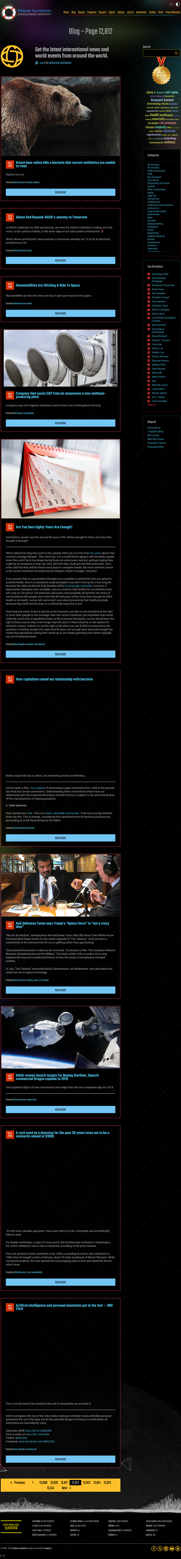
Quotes (152, 12)
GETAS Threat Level (11, 1527)
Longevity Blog (155, 431)
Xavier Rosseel (19, 828)
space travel (31, 1100)
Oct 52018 (10, 164)
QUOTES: (149, 1535)
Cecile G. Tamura (161, 340)
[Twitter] (160, 1548)
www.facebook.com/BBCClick (36, 1441)
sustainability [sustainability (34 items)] (158, 139)
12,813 (86, 1482)
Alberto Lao (158, 352)
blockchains (153, 242)
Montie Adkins (159, 393)
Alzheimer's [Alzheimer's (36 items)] (160, 93)
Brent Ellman (158, 376)
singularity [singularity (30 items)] (174, 135)
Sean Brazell (158, 368)
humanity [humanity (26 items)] (176, 116)
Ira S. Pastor (158, 397)
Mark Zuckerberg (156, 189)
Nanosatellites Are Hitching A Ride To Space (48, 286)
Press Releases (173, 12)
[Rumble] (177, 1548)
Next (64, 1488)
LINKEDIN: (112, 1521)
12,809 (43, 1482)
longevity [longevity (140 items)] (160, 127)
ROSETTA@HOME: (39, 1535)
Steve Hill (157, 372)
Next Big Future (155, 439)
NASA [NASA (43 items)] (169, 128)
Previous (19, 1482)
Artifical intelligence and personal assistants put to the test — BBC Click (64, 1307)
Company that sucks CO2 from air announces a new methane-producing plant (61, 395)
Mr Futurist (153, 435)
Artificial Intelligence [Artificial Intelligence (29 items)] (156, 96)
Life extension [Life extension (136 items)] (167, 123)
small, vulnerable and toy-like (62, 813)
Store (160, 12)
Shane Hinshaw (160, 356)
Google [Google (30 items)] (147, 116)
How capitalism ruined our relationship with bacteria (54, 679)
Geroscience (153, 427)
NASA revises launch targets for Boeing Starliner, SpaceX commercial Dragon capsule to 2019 (57, 1077)
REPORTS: (74, 1531)
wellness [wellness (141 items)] (169, 142)
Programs (91, 12)
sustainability (28, 413)
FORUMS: (111, 1535)
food (29, 1272)
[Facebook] (154, 1548)
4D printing (153, 167)
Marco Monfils (19, 1449)
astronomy (153, 208)
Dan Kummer (159, 324)
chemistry (152, 248)
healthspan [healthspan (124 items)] (166, 115)
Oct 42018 (10, 1134)
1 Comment (44, 980)
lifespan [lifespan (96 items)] (150, 127)
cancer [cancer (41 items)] (156, 108)
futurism (31, 828)
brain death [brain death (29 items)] (150, 108)
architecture (153, 201)
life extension (40, 644)
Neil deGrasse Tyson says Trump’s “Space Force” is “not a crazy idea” (62, 925)
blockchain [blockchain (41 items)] (173, 104)
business (30, 644)
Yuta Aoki (157, 344)
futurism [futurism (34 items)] (175, 111)
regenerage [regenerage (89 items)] (169, 131)
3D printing (153, 164)
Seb (154, 381)
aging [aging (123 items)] (149, 92)
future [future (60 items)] (168, 111)
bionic (150, 229)
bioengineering (155, 223)
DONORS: (111, 1526)
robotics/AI (31, 1449)
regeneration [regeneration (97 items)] (154, 134)
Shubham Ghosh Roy (163, 285)
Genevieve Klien (160, 274)
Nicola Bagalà (19, 644)
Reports (102, 12)
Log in (42, 62)
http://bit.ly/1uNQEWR (38, 1430)
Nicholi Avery (19, 182)
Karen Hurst (158, 313)
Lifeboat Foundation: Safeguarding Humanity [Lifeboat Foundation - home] (26, 12)
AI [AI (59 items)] (155, 92)
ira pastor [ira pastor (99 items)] (153, 123)
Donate (121, 12)
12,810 (54, 1482)
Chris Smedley (159, 401)
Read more (60, 192)
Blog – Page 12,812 (90, 31)
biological (152, 226)
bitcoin (151, 239)
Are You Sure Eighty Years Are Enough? (44, 527)
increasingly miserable (78, 585)
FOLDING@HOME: (115, 1531)
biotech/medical (32, 182)
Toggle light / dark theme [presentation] (178, 4)
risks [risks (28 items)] (169, 135)
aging (150, 192)
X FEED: (35, 1526)
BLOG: (72, 1526)
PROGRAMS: (150, 1531)
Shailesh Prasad (160, 297)
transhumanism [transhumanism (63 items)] (156, 142)
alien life (151, 195)
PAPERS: (73, 1535)
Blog (73, 12)
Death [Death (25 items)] (176, 108)
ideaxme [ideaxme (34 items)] (148, 120)
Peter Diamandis (156, 170)
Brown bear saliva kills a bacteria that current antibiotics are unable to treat (65, 164)
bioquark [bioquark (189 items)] (157, 100)
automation (153, 214)
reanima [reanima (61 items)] (158, 131)
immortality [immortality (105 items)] (158, 119)
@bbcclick (21, 1437)
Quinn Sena (158, 289)
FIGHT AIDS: (37, 1531)
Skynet (151, 186)
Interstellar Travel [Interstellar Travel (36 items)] (172, 120)
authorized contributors (60, 62)
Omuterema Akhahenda (158, 331)
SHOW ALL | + (152, 405)
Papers (112, 12)
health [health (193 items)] (154, 115)
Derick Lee (157, 348)
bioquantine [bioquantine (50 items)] (169, 96)
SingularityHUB (155, 446)
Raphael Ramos (160, 360)
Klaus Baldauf (159, 336)
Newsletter (141, 12)
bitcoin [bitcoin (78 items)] (165, 104)
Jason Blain (158, 389)
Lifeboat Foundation (19, 1548)
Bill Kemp (17, 413)
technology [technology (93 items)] (170, 138)
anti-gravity (153, 198)
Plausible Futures (156, 443)
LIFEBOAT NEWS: (76, 1521)
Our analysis (37, 787)
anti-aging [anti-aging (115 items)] (171, 92)
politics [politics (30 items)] (151, 131)
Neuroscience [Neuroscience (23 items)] (175, 128)
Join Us (130, 12)
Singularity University (158, 183)
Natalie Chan (159, 364)
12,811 (64, 1482)
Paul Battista (159, 301)
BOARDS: (149, 1526)
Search (176, 53)
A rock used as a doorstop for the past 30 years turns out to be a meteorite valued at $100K (62, 1134)
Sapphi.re (48, 1548)
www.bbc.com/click (37, 1434)
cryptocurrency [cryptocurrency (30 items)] (164, 108)
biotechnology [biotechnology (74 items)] (154, 104)
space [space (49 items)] (150, 138)
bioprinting (153, 233)
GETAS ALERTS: (152, 1521)
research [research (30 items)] (164, 135)
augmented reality (156, 211)
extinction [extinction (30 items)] (162, 111)
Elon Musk (153, 180)
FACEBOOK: (36, 1521)
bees (149, 217)
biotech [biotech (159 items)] (169, 100)
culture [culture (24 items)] (172, 108)
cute (29, 813)
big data (151, 220)
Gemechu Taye (160, 305)
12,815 (107, 1482)
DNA (149, 174)
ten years (95, 553)
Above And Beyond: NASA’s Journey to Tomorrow (51, 217)
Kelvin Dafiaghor (161, 309)
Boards (81, 12)
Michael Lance (19, 251)
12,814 (97, 1482)
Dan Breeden (158, 293)
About (66, 12)
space (29, 251)
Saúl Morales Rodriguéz (159, 280)
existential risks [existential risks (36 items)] (152, 111)
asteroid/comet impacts (160, 205)
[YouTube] (171, 1548)
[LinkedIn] (165, 1548)
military (30, 980)
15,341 (50, 1488)
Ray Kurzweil (154, 177)
